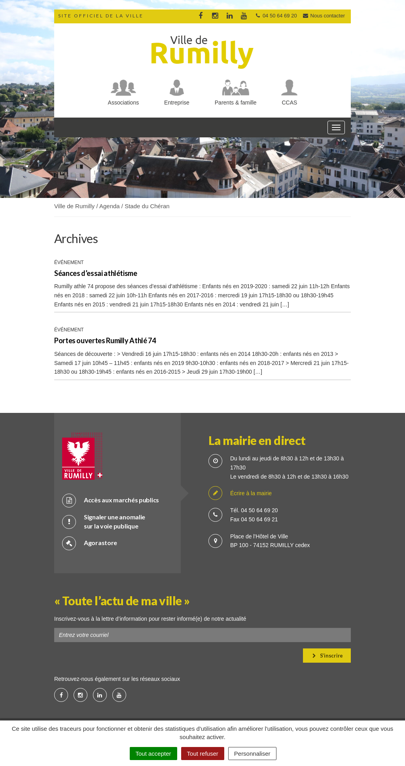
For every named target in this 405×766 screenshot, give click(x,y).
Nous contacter (323, 16)
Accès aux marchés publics (110, 500)
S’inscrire (327, 655)
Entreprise (176, 102)
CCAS (289, 102)
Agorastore (89, 542)
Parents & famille (236, 102)
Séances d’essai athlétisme (95, 273)
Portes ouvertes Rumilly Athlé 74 (104, 340)
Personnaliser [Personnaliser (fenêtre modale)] (252, 753)
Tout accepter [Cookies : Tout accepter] (153, 753)
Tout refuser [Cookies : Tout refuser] (202, 753)
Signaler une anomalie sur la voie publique (103, 521)
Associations (123, 102)
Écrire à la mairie (240, 493)
